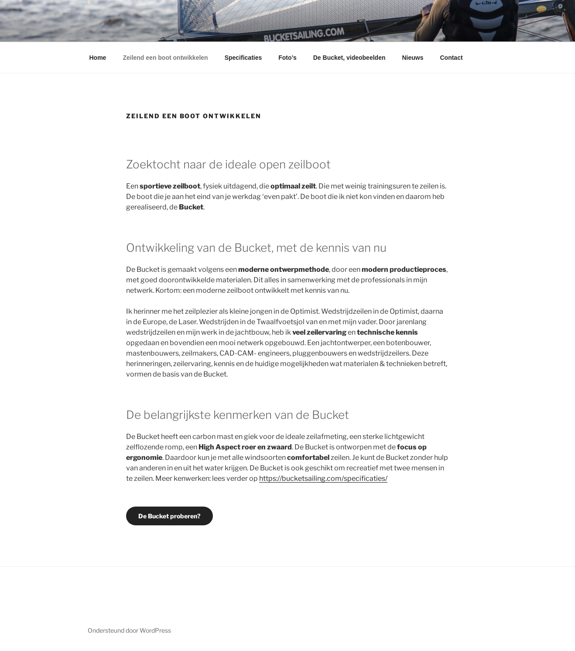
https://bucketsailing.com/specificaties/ (323, 478)
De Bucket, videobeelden (349, 57)
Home (97, 57)
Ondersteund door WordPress (129, 630)
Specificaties (243, 57)
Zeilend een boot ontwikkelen (165, 57)
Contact (451, 57)
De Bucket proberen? (169, 516)
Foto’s (287, 57)
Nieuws (412, 57)
